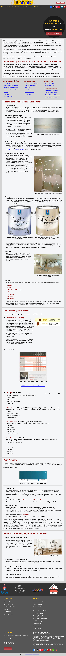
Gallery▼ (24, 7)
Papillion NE (36, 639)
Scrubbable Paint (49, 85)
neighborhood (57, 644)
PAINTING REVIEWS (9, 604)
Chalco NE (43, 639)
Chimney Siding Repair (39, 616)
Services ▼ (9, 7)
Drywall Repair (8, 83)
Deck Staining (37, 623)
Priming (6, 92)
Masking (6, 94)
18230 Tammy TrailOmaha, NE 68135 (9, 643)
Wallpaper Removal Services (12, 90)
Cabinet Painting (37, 604)
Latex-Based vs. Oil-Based (32, 83)
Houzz (53, 650)
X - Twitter (37, 650)
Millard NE (42, 637)
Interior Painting (8, 96)
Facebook (51, 6)
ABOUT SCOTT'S (8, 609)
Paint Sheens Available (31, 85)
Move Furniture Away (51, 92)
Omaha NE (36, 637)
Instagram (56, 6)
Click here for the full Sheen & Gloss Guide (33, 386)
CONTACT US (8, 612)
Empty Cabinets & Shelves (52, 95)
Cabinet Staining (37, 607)
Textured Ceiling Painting (11, 87)
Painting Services (40, 601)
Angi (56, 650)
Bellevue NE (50, 639)
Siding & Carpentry (38, 613)
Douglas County (37, 636)
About (30, 7)
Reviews (17, 7)
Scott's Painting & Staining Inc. (32, 654)
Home (2, 7)
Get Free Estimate (60, 2)
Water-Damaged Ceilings (11, 85)
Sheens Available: (9, 350)
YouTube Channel (64, 6)
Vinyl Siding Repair (38, 621)
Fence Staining (37, 626)
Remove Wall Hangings (51, 90)
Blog (41, 7)
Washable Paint (49, 83)
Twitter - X (54, 6)
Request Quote (8, 648)
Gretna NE (57, 639)
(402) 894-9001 (25, 3)
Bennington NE (37, 640)
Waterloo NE (45, 640)
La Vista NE (56, 637)
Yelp (50, 650)
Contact (36, 7)
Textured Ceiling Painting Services (15, 149)
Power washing (37, 628)
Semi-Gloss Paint (29, 92)
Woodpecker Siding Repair (40, 618)
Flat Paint (27, 87)
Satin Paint (28, 90)
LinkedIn (62, 6)
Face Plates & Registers (51, 97)
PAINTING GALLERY (9, 607)
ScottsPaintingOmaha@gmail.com (17, 635)
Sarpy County (47, 636)
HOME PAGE (7, 601)
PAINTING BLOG (8, 614)
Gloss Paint (28, 94)
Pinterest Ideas (59, 6)
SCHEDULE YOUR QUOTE (54, 33)
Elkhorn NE (49, 637)
